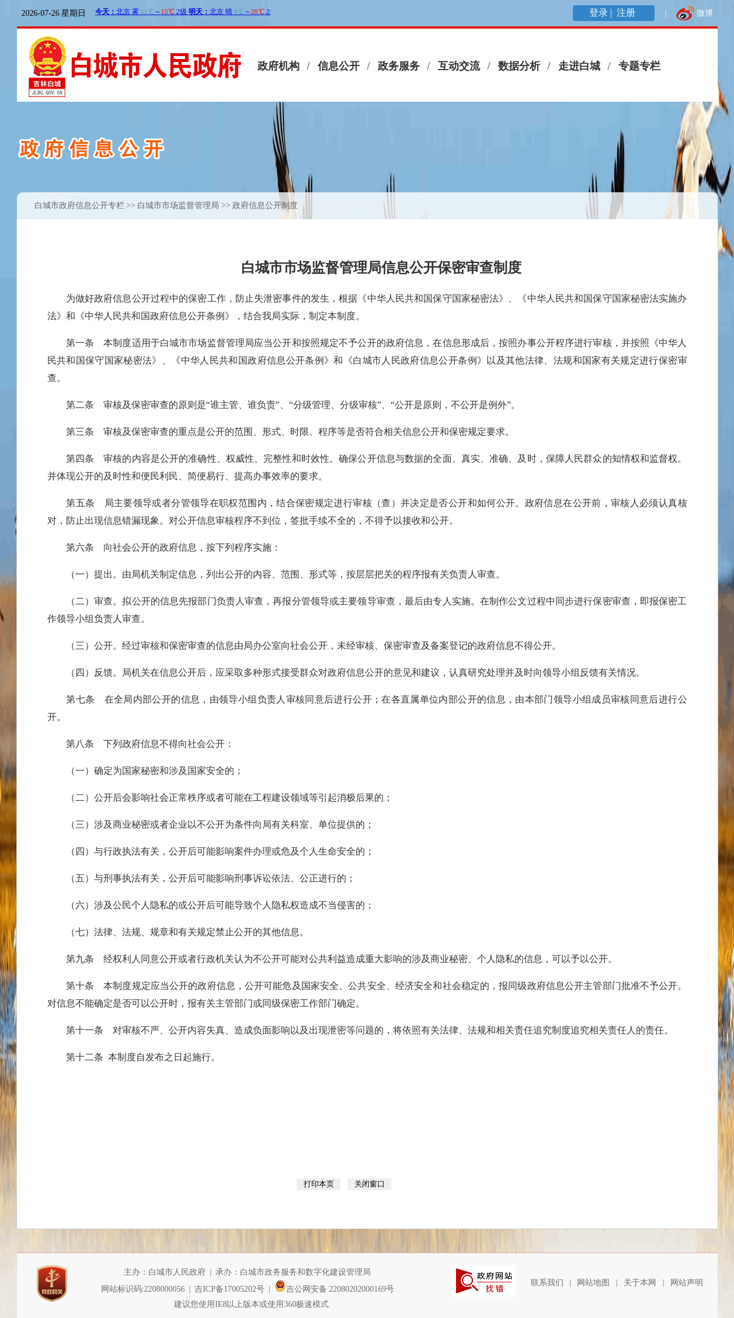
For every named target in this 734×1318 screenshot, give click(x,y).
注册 (627, 13)
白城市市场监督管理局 (178, 205)
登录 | (601, 13)
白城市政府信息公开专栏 (79, 205)
